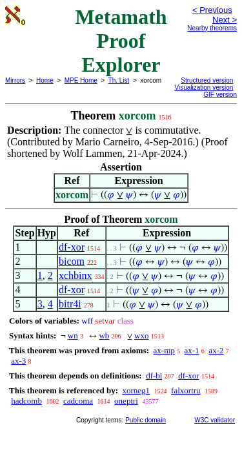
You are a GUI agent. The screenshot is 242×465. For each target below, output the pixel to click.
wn (73, 335)
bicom (72, 261)
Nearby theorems (212, 28)
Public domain (145, 420)
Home (45, 80)
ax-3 (18, 361)
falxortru (185, 390)
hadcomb (26, 401)
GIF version (220, 94)
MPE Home (81, 80)
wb (104, 335)
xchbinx (75, 275)
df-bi (154, 375)
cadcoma (78, 401)
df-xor (72, 247)
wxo (141, 335)
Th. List (119, 80)
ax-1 (192, 350)
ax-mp (164, 350)
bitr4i (70, 303)
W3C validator (214, 420)
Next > (224, 20)
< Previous (212, 10)
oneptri (126, 401)
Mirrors (15, 80)
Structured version (207, 80)
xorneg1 (136, 390)
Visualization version (203, 87)
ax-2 (215, 350)
